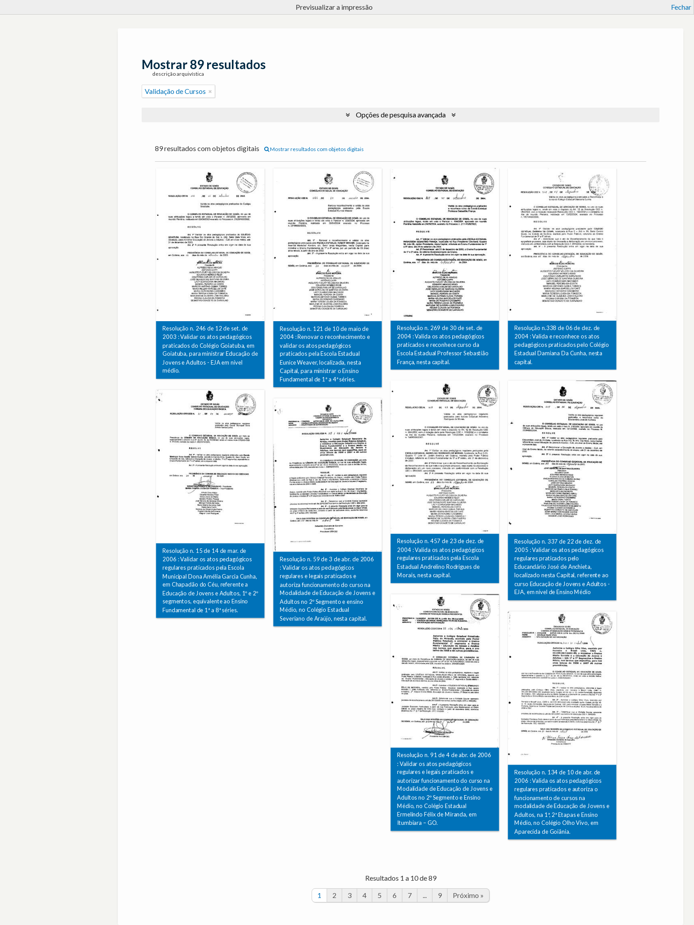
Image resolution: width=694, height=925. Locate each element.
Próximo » (468, 895)
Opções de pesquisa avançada (401, 114)
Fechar (681, 7)
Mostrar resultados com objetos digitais (314, 149)
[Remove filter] (210, 91)
